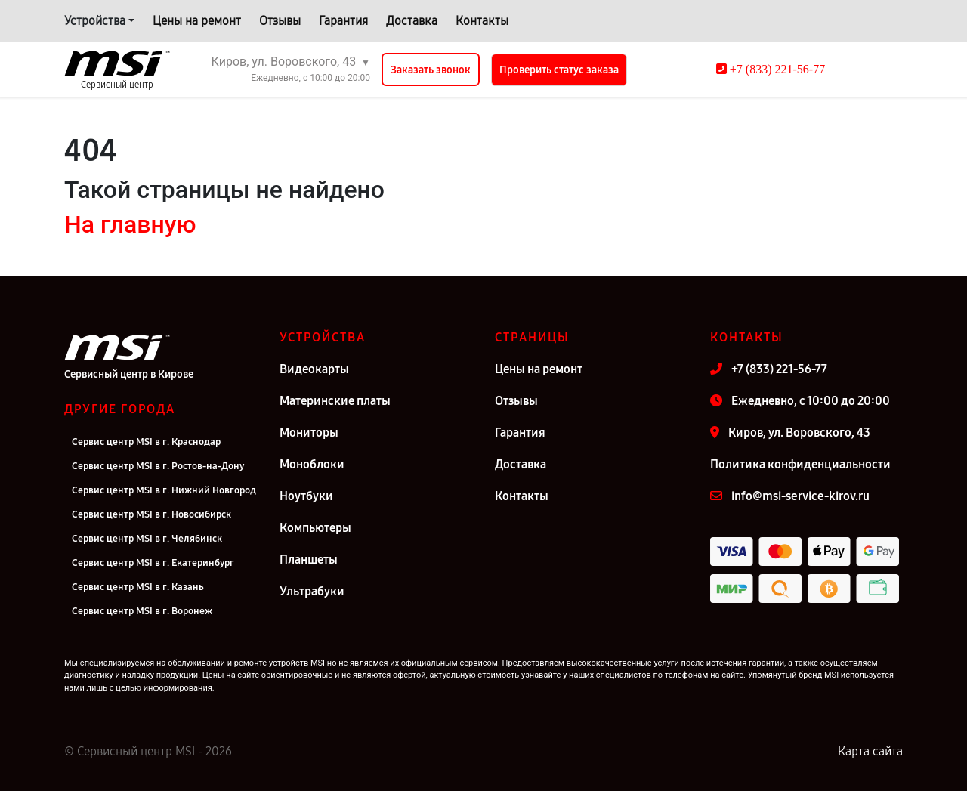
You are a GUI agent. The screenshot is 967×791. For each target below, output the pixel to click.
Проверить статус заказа (559, 69)
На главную (130, 224)
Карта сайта (870, 751)
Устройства (94, 21)
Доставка (411, 21)
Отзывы (280, 21)
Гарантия (343, 21)
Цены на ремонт (197, 21)
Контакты (482, 21)
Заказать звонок (431, 69)
